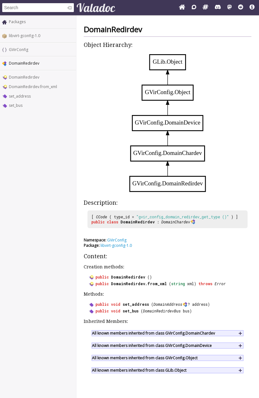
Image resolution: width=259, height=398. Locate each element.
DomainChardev (175, 221)
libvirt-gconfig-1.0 (24, 35)
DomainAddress (167, 304)
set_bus (16, 105)
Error (220, 283)
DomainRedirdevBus (162, 310)
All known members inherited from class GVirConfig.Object (144, 358)
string (178, 283)
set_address (20, 96)
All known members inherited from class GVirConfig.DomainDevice (152, 345)
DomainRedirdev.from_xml (33, 86)
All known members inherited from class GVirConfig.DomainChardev (153, 333)
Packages (17, 21)
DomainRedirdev (24, 77)
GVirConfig (18, 49)
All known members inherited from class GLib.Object (139, 370)
